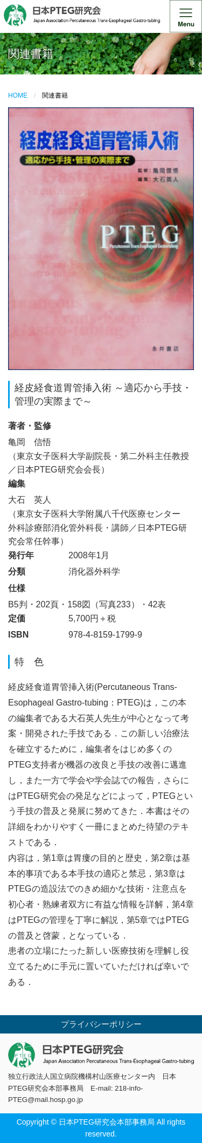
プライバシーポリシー (101, 1024)
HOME (17, 95)
